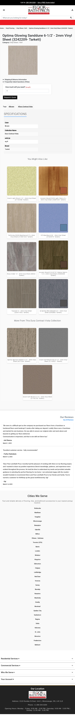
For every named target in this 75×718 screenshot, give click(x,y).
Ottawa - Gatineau (37, 538)
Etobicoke (37, 508)
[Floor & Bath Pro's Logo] (38, 10)
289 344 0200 (31, 2)
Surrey (37, 585)
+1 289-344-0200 (40, 705)
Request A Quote (10, 97)
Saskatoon (37, 615)
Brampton (37, 525)
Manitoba (37, 598)
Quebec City (37, 611)
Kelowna (37, 628)
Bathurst (37, 645)
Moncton (37, 636)
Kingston (37, 559)
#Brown (11, 107)
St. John (37, 632)
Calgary (37, 568)
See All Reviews (68, 420)
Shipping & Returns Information (16, 79)
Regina (37, 619)
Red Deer (37, 576)
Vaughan (37, 517)
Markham (37, 512)
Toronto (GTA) (37, 542)
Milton (37, 534)
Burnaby (37, 589)
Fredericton (37, 640)
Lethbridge (37, 572)
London (37, 551)
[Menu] (3, 10)
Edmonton (37, 564)
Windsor (37, 555)
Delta (37, 623)
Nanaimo (38, 593)
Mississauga (37, 521)
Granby (37, 602)
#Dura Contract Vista (25, 107)
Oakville (37, 530)
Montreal (37, 606)
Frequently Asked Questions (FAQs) (17, 82)
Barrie (37, 547)
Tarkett (7, 149)
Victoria (37, 581)
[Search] (37, 18)
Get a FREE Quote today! (46, 2)
